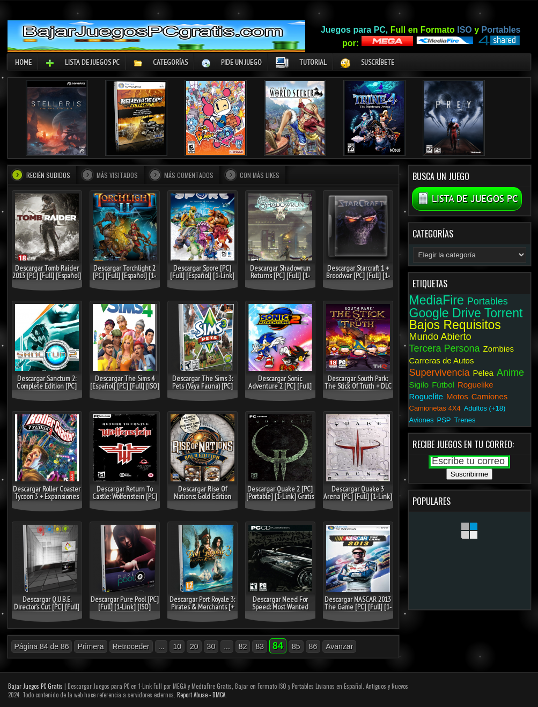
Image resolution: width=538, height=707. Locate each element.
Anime (510, 372)
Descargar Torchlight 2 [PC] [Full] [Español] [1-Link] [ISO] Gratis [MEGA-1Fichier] (124, 279)
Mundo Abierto (440, 336)
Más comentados (188, 175)
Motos (457, 396)
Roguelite (426, 396)
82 (243, 646)
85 (296, 646)
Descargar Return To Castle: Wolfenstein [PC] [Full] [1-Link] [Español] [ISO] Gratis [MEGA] (124, 500)
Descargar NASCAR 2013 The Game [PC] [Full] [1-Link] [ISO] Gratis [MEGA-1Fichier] (357, 610)
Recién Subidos (48, 175)
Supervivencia (439, 372)
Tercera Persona (444, 348)
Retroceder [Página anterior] (131, 646)
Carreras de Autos (441, 360)
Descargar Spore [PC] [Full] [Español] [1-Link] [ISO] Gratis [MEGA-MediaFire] (202, 279)
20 (194, 646)
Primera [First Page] (90, 646)
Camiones (489, 396)
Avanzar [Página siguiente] (339, 646)
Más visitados (117, 175)
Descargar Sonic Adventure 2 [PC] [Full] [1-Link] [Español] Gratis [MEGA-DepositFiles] (280, 390)
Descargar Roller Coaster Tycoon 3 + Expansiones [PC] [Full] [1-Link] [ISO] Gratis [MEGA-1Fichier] (46, 500)
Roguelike (475, 384)
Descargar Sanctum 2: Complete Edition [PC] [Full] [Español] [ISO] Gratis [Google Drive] (47, 390)
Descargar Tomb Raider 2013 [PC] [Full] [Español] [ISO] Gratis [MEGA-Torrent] (46, 279)
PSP (444, 420)
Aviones (421, 420)
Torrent (503, 313)
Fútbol (443, 384)
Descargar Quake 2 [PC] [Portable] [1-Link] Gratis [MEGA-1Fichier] (280, 496)
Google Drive (445, 313)
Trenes (465, 420)
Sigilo (419, 384)
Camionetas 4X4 (435, 408)
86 (313, 646)
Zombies (498, 348)
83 (259, 646)
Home (23, 62)
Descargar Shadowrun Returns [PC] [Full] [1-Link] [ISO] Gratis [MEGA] (280, 275)
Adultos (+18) (485, 408)
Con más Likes (259, 175)
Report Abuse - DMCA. (202, 694)
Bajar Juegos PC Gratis (35, 686)
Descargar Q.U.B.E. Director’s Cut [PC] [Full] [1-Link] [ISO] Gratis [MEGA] (46, 610)
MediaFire (436, 300)
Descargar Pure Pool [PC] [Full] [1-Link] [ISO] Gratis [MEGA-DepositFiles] (125, 610)
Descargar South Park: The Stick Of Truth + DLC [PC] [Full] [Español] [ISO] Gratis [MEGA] (358, 390)
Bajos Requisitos (455, 325)
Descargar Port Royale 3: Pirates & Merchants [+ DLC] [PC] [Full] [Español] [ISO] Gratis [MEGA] (202, 610)
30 (211, 646)
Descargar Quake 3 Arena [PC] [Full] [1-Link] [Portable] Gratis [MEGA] (357, 496)
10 (177, 646)
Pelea (483, 372)
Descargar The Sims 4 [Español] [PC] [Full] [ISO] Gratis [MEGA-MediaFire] (124, 386)
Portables (487, 301)
